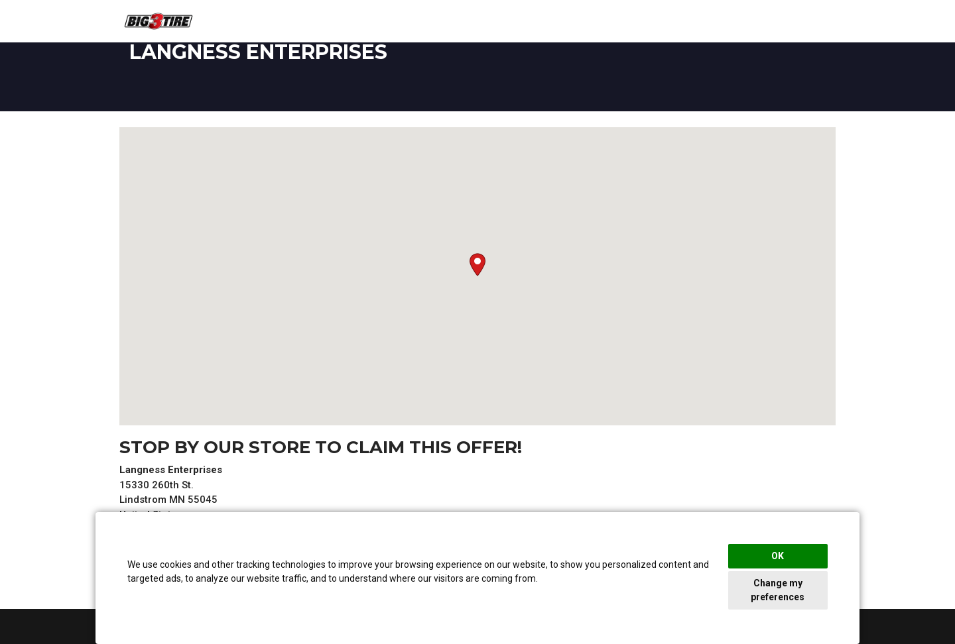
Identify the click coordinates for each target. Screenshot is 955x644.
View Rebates (799, 22)
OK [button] (777, 556)
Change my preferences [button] (777, 590)
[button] (477, 264)
